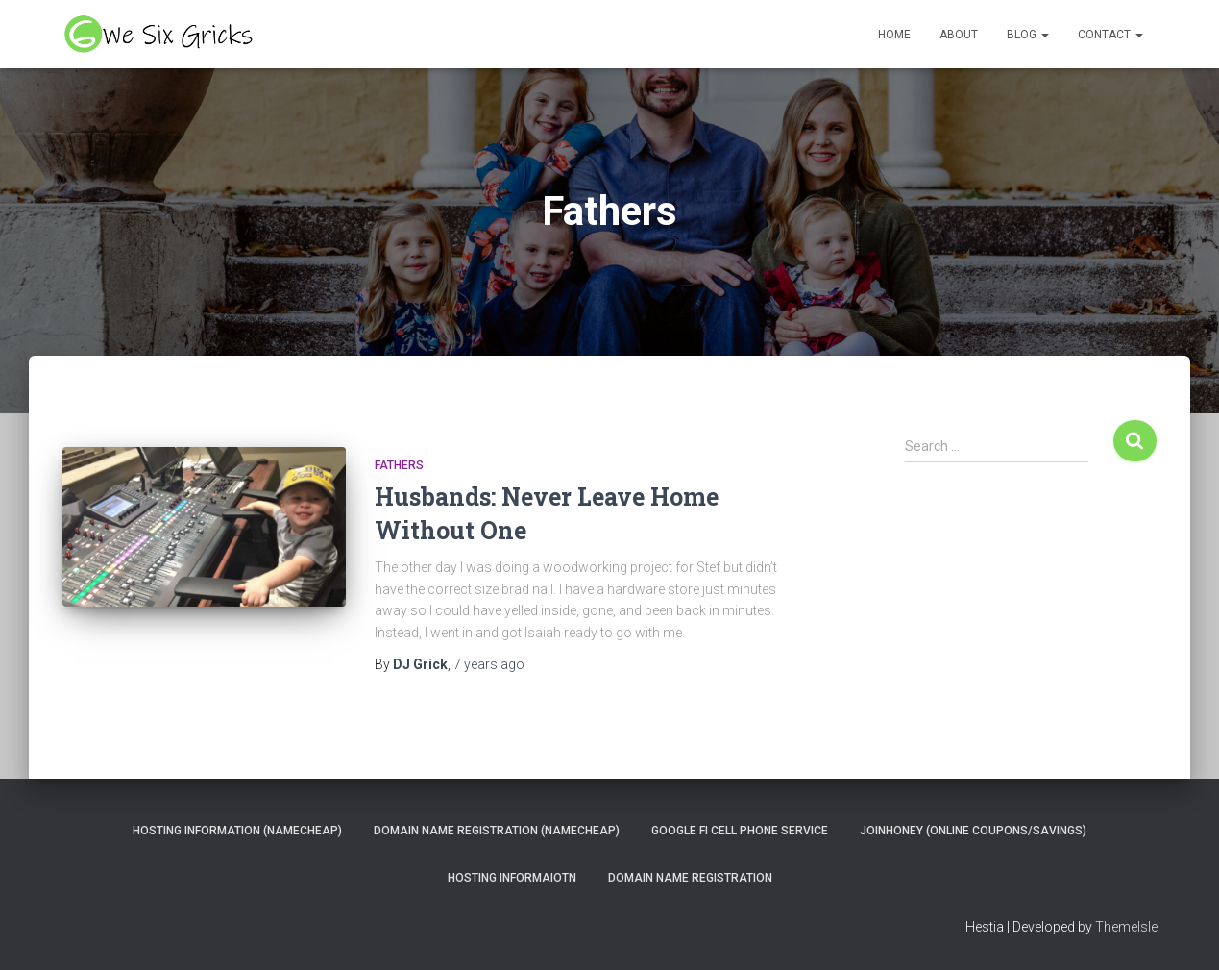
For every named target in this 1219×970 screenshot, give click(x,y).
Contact (1110, 34)
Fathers (399, 465)
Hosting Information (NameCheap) (237, 830)
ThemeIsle (1126, 926)
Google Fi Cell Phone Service (739, 830)
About (958, 34)
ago (488, 664)
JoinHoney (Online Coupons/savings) (973, 830)
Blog (1028, 34)
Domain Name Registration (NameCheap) (497, 830)
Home (894, 34)
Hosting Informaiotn (512, 877)
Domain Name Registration (690, 877)
